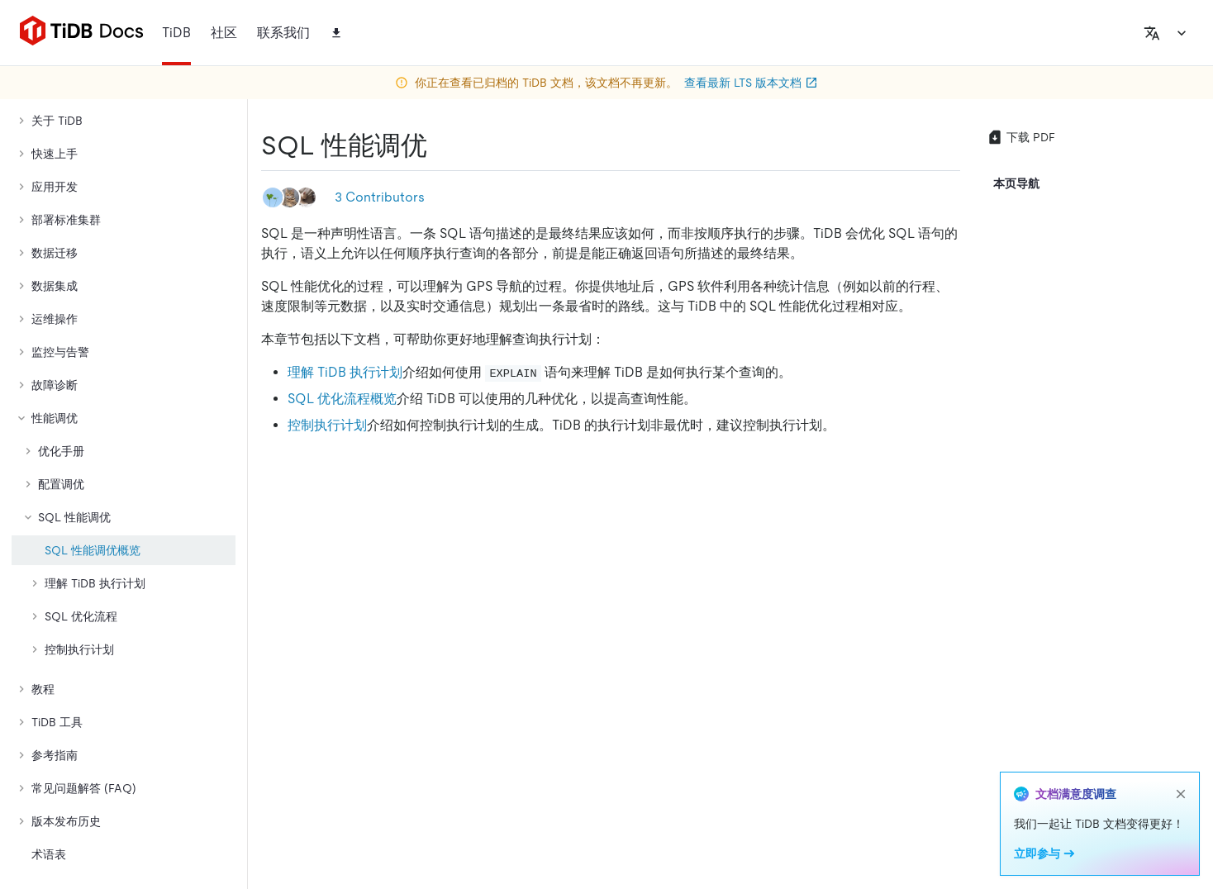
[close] (1180, 794)
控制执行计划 (327, 425)
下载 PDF (1021, 137)
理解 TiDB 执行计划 (345, 372)
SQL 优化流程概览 (342, 398)
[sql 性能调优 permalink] (440, 145)
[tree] (123, 471)
